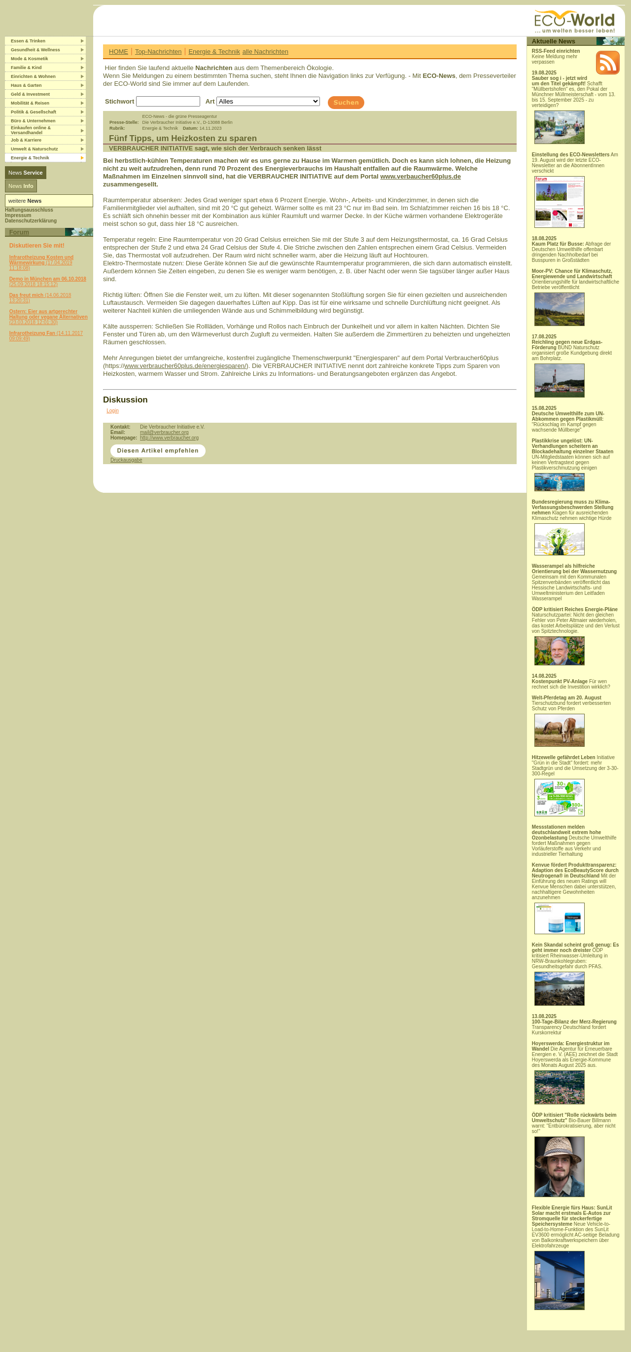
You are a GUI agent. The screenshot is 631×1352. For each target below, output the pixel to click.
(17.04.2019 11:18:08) (41, 263)
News (25, 173)
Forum (19, 232)
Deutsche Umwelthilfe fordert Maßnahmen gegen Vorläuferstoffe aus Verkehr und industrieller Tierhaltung (574, 840)
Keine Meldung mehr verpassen (556, 56)
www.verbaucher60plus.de (420, 176)
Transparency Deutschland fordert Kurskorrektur (574, 1027)
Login (112, 410)
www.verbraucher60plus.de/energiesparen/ (185, 365)
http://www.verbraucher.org (169, 437)
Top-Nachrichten (158, 51)
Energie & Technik (214, 51)
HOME (118, 51)
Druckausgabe (126, 460)
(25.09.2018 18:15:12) (47, 281)
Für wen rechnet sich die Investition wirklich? (571, 684)
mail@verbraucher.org (164, 432)
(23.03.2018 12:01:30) (48, 317)
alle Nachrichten (265, 51)
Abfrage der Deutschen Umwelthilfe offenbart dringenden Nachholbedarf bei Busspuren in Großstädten (571, 252)
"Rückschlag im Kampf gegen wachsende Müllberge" (568, 422)
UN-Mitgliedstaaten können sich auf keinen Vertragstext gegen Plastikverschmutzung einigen (573, 464)
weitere (24, 201)
